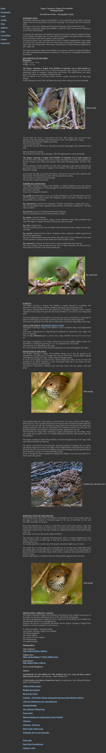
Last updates (6, 35)
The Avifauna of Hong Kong (34, 709)
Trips (3, 24)
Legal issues (5, 43)
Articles (4, 20)
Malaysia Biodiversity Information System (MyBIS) (43, 717)
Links (3, 32)
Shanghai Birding (30, 705)
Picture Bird (28, 713)
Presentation (5, 12)
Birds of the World (30, 694)
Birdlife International (31, 690)
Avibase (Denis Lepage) (32, 686)
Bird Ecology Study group (33, 729)
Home (3, 8)
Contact (4, 39)
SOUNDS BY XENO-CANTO (52, 325)
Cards (3, 16)
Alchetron (27, 721)
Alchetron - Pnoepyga (31, 725)
